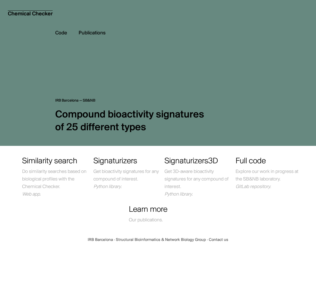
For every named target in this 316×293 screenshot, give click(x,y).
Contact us (218, 240)
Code (67, 33)
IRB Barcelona (101, 240)
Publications (92, 33)
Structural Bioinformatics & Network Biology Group (161, 240)
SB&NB (89, 101)
